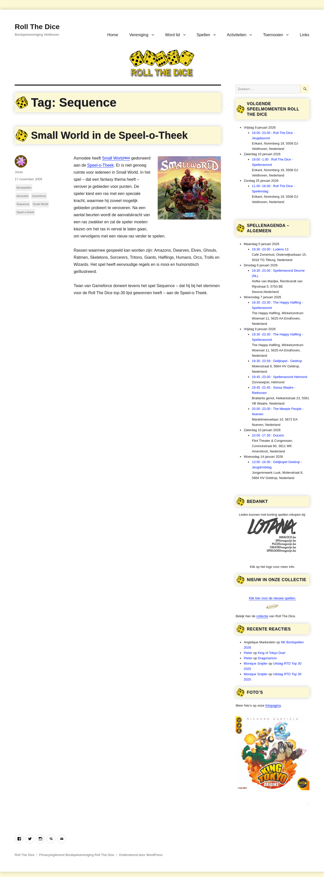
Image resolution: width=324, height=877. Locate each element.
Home (112, 35)
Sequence (22, 204)
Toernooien (273, 35)
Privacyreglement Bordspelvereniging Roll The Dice (76, 855)
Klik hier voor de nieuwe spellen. (272, 598)
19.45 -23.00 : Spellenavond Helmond (279, 377)
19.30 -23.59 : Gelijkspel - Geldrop (277, 361)
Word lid (172, 35)
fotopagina (273, 705)
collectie (262, 616)
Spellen (203, 35)
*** (307, 803)
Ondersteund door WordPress (141, 855)
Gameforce (39, 195)
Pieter (248, 653)
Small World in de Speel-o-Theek (109, 135)
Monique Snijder (256, 663)
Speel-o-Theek (100, 165)
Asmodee (22, 195)
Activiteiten (236, 35)
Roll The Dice (37, 27)
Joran (19, 172)
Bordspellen (23, 187)
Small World (113, 158)
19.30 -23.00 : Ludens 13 (270, 249)
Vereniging (139, 35)
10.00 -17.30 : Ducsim (268, 435)
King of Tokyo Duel (271, 653)
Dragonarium (267, 658)
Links (304, 35)
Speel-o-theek (25, 212)
